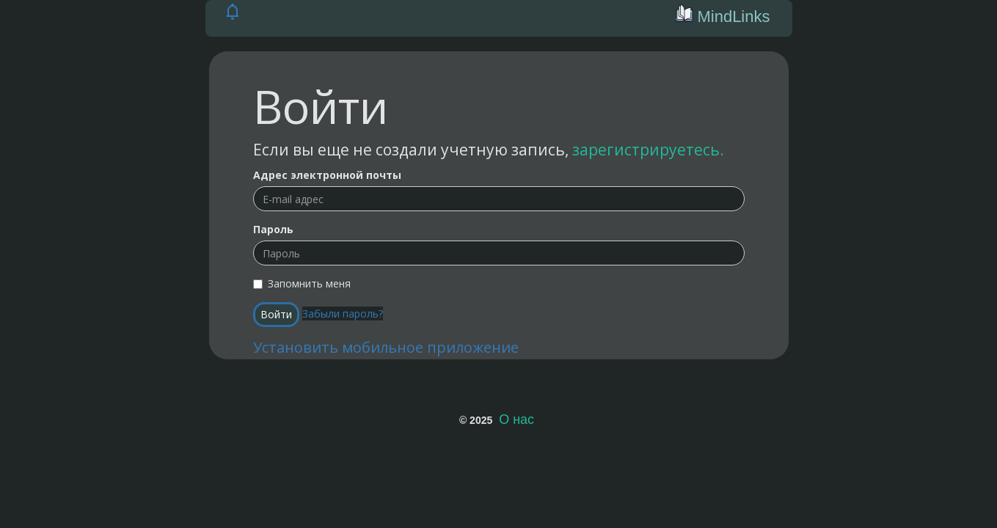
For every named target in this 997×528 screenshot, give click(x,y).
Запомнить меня (302, 283)
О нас (516, 419)
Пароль (273, 229)
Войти (276, 314)
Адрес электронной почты (327, 175)
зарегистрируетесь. (648, 149)
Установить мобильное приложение (386, 347)
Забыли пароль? (342, 313)
